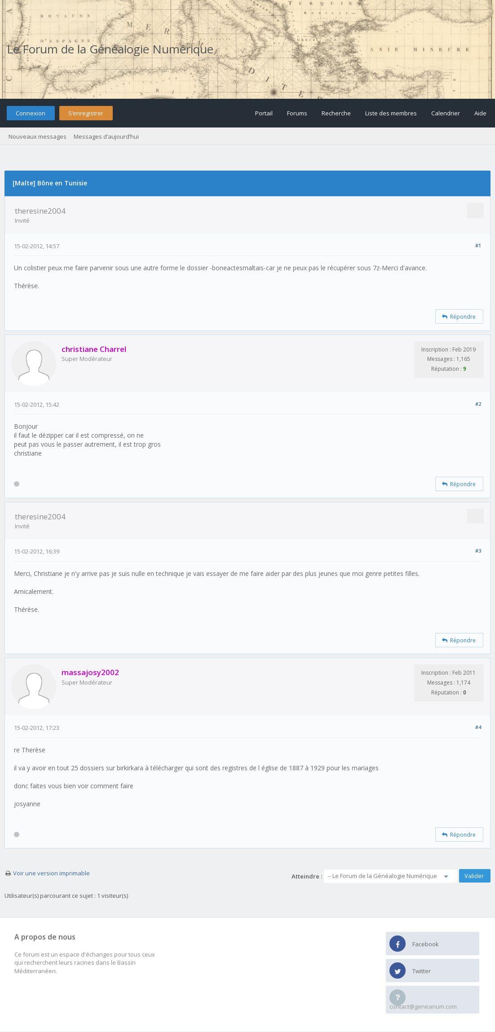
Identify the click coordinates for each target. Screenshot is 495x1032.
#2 (478, 403)
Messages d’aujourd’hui (106, 136)
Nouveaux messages (37, 136)
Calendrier (445, 113)
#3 (478, 550)
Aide (480, 113)
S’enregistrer (85, 113)
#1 (478, 245)
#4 (478, 727)
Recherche (336, 113)
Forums (297, 113)
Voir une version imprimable (51, 873)
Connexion (30, 113)
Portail (264, 113)
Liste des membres (391, 113)
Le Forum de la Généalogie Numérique (110, 49)
